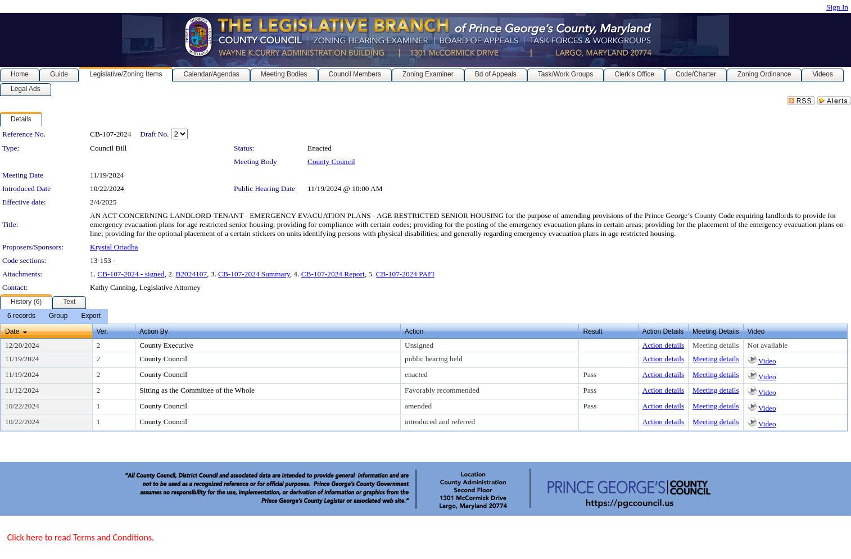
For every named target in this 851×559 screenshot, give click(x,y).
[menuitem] (21, 316)
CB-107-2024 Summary (254, 274)
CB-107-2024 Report (333, 274)
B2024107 (191, 274)
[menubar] (54, 316)
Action (414, 331)
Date (12, 331)
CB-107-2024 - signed (130, 274)
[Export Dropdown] (90, 316)
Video (767, 361)
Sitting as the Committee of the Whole (197, 390)
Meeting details (715, 345)
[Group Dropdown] (58, 316)
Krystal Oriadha (114, 247)
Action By (153, 331)
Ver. (102, 331)
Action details (663, 345)
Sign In (837, 7)
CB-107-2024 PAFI (405, 274)
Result (592, 331)
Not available (767, 345)
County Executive (166, 345)
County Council (331, 161)
